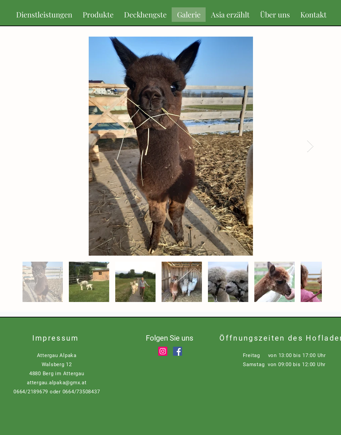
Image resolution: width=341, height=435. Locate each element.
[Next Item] (310, 146)
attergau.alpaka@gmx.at (57, 383)
